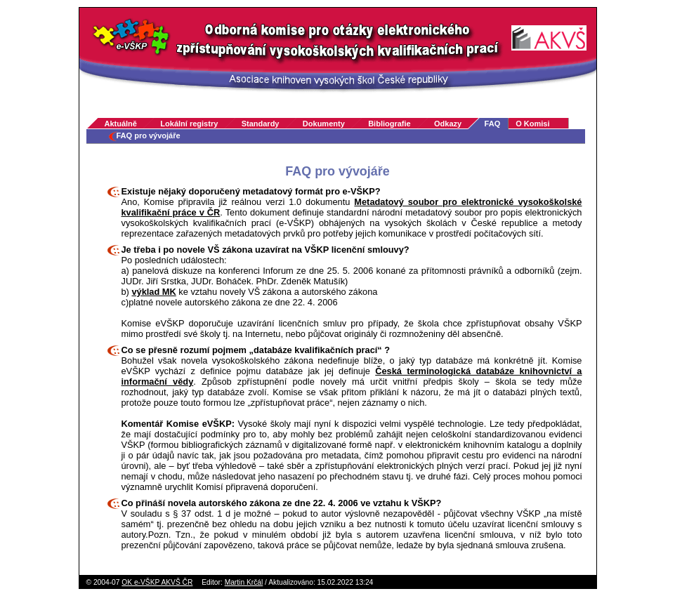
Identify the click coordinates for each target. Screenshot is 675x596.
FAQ (493, 123)
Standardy (261, 123)
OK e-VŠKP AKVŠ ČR (157, 582)
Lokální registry (189, 123)
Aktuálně (121, 123)
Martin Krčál (244, 582)
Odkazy (447, 123)
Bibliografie (389, 123)
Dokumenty (324, 123)
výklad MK (153, 291)
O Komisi (532, 123)
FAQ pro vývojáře (149, 135)
